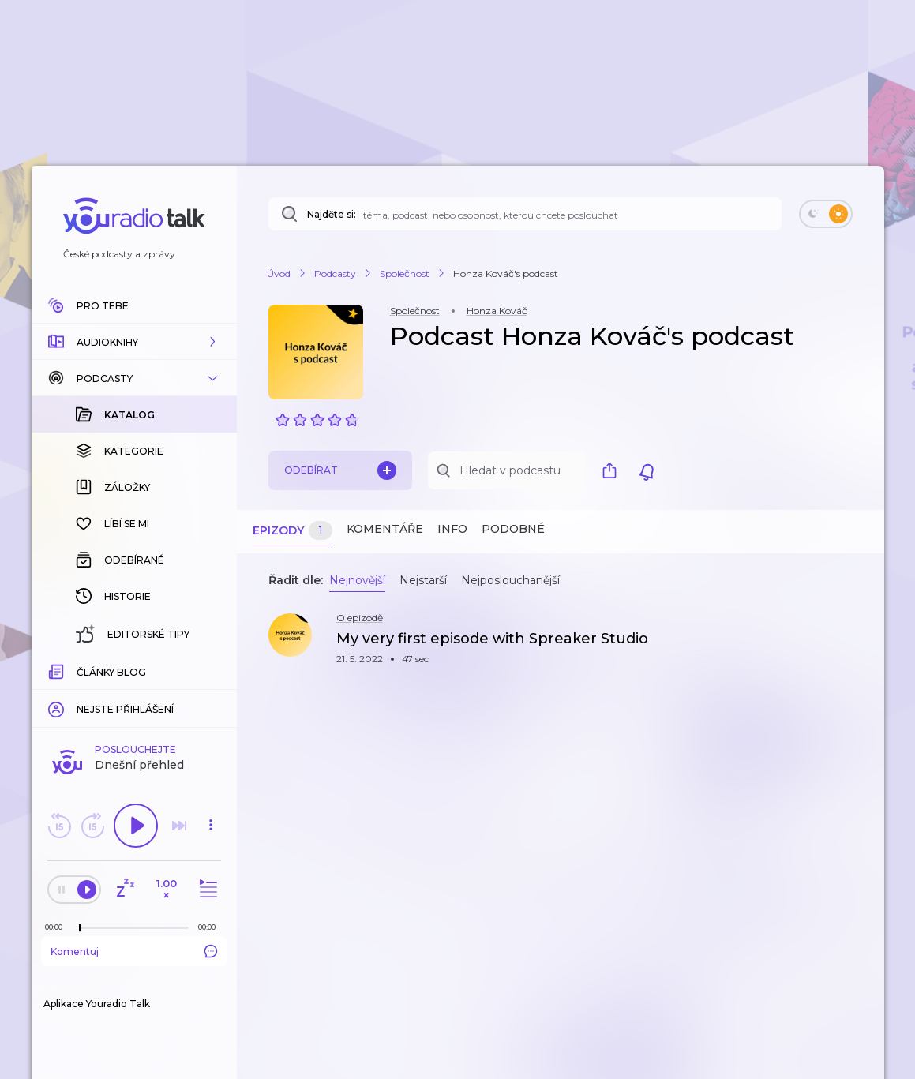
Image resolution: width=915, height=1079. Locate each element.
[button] (134, 342)
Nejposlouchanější (510, 580)
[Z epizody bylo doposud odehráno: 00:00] (57, 927)
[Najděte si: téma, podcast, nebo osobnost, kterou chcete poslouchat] (525, 213)
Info (452, 529)
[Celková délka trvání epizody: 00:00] (210, 927)
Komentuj (134, 951)
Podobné (513, 529)
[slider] (79, 928)
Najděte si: (331, 214)
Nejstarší (423, 580)
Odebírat (340, 470)
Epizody (292, 531)
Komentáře (385, 529)
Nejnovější (357, 580)
